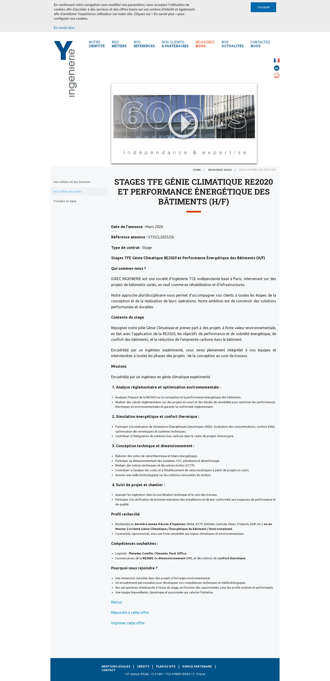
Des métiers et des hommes (72, 181)
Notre (97, 44)
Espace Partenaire (197, 666)
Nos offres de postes (68, 191)
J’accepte (263, 7)
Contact (109, 670)
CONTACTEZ (260, 44)
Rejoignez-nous (220, 169)
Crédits (143, 666)
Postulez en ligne (65, 201)
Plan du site (166, 666)
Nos (119, 44)
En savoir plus (64, 27)
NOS (232, 44)
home (197, 169)
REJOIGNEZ (204, 44)
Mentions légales (116, 666)
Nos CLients (175, 44)
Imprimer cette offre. (128, 623)
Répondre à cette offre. (130, 612)
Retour (116, 602)
